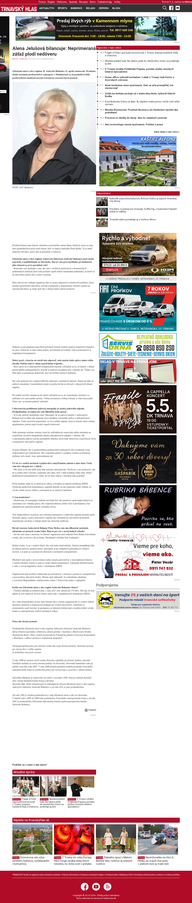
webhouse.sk (109, 898)
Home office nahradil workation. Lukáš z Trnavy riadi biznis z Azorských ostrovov (139, 78)
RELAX (15, 59)
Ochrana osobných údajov (92, 874)
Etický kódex (112, 874)
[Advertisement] (54, 215)
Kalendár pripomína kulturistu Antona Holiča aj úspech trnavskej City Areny (143, 200)
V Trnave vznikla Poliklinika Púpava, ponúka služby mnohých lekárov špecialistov (81, 803)
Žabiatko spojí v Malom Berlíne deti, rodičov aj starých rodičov (114, 860)
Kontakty (138, 874)
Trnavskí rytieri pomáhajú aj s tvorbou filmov (132, 219)
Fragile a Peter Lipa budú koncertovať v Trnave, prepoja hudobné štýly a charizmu (25, 803)
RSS (131, 874)
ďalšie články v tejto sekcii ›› (167, 132)
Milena (188, 1)
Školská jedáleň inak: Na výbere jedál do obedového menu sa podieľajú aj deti (52, 803)
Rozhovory (24, 59)
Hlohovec (62, 1)
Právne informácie (70, 874)
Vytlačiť (90, 709)
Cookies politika (172, 874)
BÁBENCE (76, 8)
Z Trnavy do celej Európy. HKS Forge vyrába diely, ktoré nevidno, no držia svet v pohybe (73, 860)
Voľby (117, 1)
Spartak (73, 1)
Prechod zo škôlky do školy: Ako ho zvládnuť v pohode (136, 117)
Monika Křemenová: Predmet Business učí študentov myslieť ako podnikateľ (141, 111)
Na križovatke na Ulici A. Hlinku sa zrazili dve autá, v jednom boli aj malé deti (156, 860)
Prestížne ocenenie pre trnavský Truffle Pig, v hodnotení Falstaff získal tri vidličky (143, 210)
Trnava (42, 1)
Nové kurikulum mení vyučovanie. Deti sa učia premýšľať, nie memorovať (139, 87)
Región (51, 1)
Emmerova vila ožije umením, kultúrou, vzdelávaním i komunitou (30, 860)
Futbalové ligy (105, 1)
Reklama (123, 874)
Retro (93, 1)
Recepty (83, 1)
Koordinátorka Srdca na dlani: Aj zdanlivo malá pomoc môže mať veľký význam (142, 103)
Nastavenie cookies (153, 874)
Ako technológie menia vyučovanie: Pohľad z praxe (134, 124)
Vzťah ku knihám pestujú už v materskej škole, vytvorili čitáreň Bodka (140, 95)
